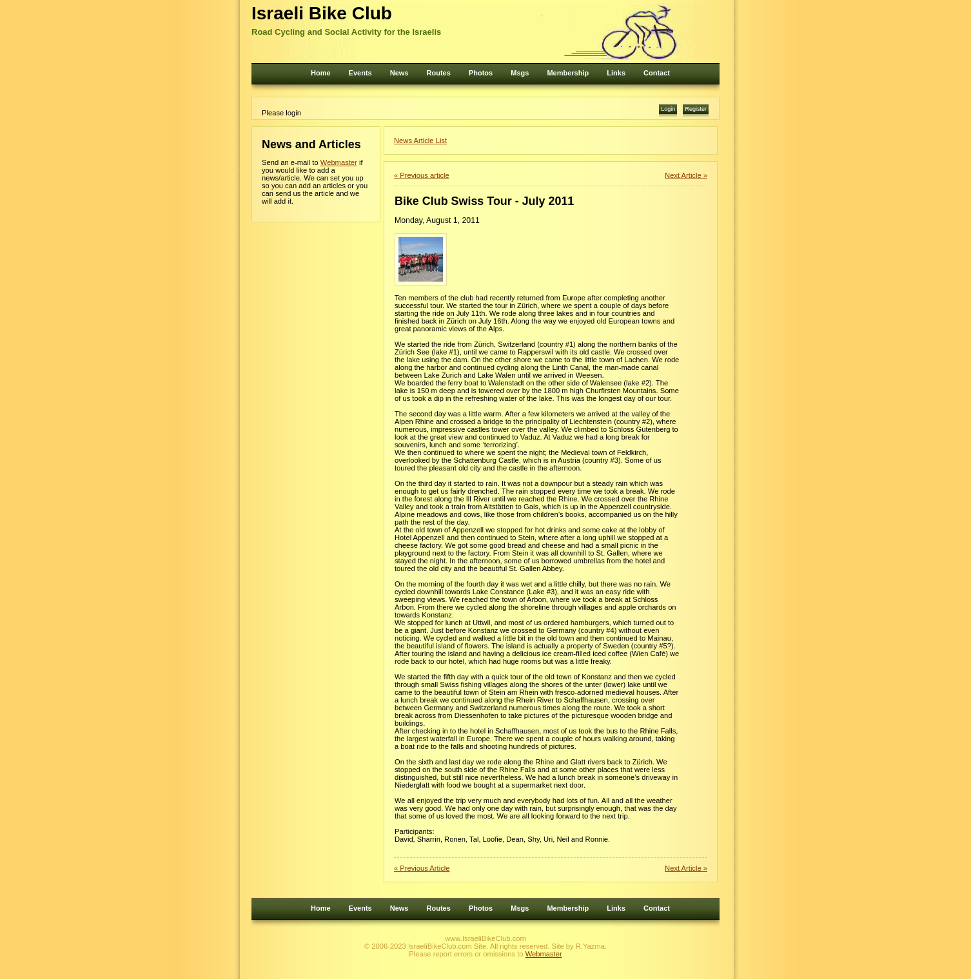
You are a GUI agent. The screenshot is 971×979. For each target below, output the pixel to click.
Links (616, 73)
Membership (568, 73)
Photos (481, 73)
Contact (656, 73)
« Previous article (421, 175)
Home (321, 73)
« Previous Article (421, 868)
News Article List (420, 140)
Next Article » (686, 175)
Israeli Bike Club (321, 13)
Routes (439, 73)
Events (360, 73)
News (399, 73)
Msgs (520, 73)
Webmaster (338, 162)
